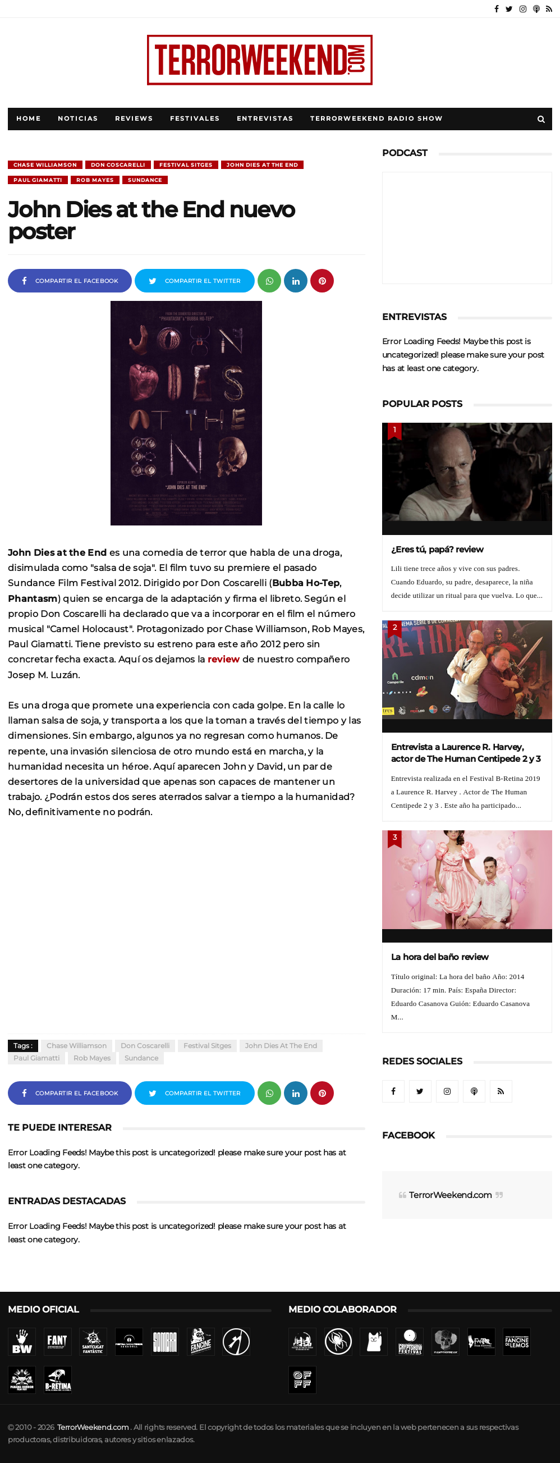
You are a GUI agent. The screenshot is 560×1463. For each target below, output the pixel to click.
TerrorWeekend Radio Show (376, 119)
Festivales (195, 119)
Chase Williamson (45, 164)
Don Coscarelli (118, 164)
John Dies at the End (262, 164)
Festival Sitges (186, 164)
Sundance (145, 179)
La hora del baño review (440, 957)
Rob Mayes (95, 179)
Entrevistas (265, 119)
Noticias (78, 119)
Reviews (134, 119)
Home (28, 119)
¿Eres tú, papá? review (437, 549)
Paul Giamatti (37, 179)
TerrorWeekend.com (450, 1195)
